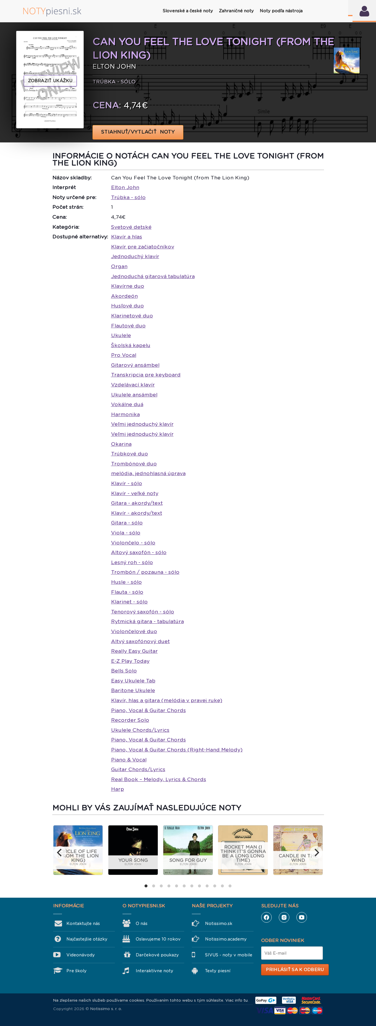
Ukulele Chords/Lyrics (140, 730)
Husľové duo (127, 306)
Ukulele (121, 335)
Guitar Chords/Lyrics (138, 769)
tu (246, 1000)
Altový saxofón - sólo (139, 552)
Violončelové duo (134, 631)
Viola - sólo (125, 533)
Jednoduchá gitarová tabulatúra (153, 276)
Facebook (266, 917)
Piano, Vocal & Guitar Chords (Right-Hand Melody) (177, 750)
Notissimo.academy (226, 939)
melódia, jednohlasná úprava (148, 473)
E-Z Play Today (130, 661)
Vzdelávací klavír (133, 385)
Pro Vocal (123, 355)
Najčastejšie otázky (87, 939)
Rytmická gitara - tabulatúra (147, 621)
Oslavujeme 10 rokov (158, 939)
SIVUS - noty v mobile (228, 955)
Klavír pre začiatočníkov (142, 247)
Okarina (121, 444)
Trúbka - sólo (128, 197)
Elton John (125, 187)
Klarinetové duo (132, 316)
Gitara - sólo (127, 523)
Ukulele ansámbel (134, 395)
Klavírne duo (127, 286)
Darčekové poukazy (157, 955)
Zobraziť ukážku (50, 80)
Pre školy (76, 970)
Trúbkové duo (129, 454)
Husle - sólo (126, 582)
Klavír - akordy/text (136, 513)
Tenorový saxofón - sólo (142, 612)
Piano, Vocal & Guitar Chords (148, 710)
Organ (119, 266)
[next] (316, 852)
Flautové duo (128, 326)
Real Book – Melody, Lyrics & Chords (158, 779)
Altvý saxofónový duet (140, 641)
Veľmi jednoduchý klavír (142, 424)
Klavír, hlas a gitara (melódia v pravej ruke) (166, 700)
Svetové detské (131, 227)
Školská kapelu (130, 345)
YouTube (301, 917)
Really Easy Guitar (134, 651)
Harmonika (125, 414)
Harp (117, 789)
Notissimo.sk (218, 923)
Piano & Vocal (129, 760)
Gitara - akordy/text (137, 503)
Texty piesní (217, 970)
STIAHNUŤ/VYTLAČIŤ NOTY (137, 132)
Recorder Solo (130, 720)
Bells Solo (124, 671)
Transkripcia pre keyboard (146, 375)
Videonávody (80, 955)
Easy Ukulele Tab (133, 681)
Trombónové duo (134, 464)
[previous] (59, 852)
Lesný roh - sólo (132, 562)
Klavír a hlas (126, 237)
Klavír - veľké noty (134, 493)
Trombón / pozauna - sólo (145, 572)
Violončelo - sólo (133, 543)
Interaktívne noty (154, 970)
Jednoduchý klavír (135, 256)
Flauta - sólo (127, 592)
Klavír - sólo (126, 483)
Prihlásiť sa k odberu (295, 969)
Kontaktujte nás (83, 923)
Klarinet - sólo (129, 602)
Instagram (284, 917)
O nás (141, 923)
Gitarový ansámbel (135, 365)
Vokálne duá (127, 404)
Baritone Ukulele (133, 690)
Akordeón (124, 296)
